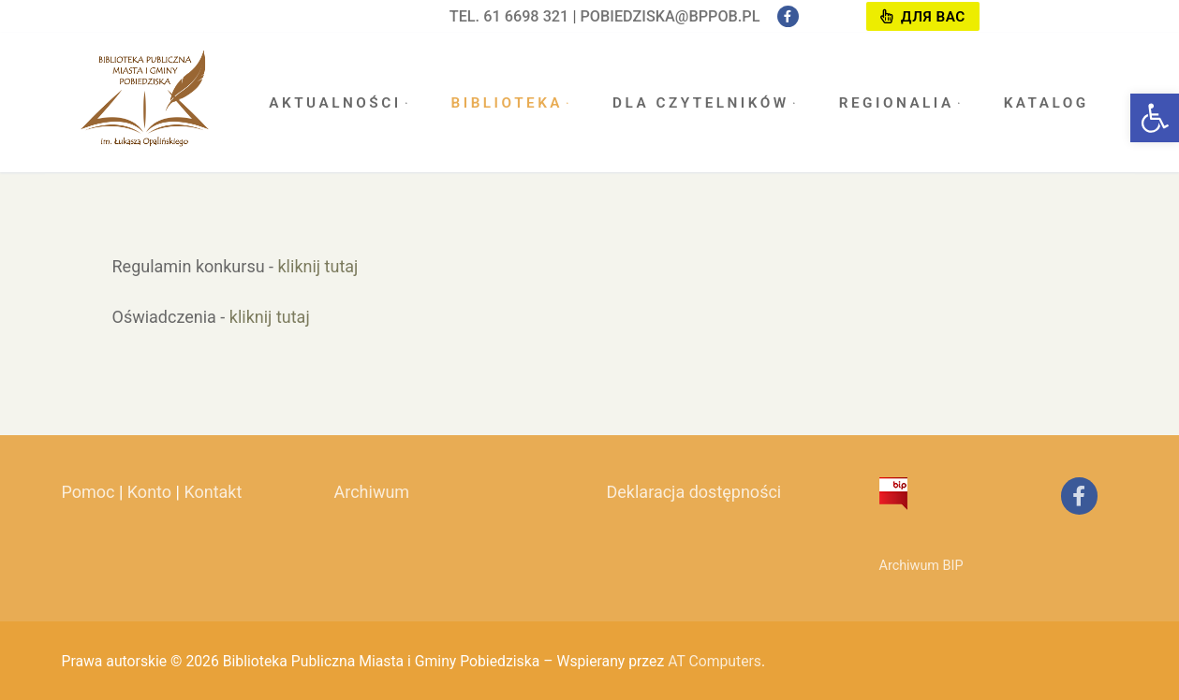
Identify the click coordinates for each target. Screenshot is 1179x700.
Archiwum (372, 492)
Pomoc (88, 492)
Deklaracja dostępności (694, 492)
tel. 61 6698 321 (509, 16)
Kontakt (213, 492)
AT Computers (714, 661)
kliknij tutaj (318, 266)
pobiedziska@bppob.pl (669, 16)
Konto (149, 492)
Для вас (922, 16)
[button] (1154, 118)
